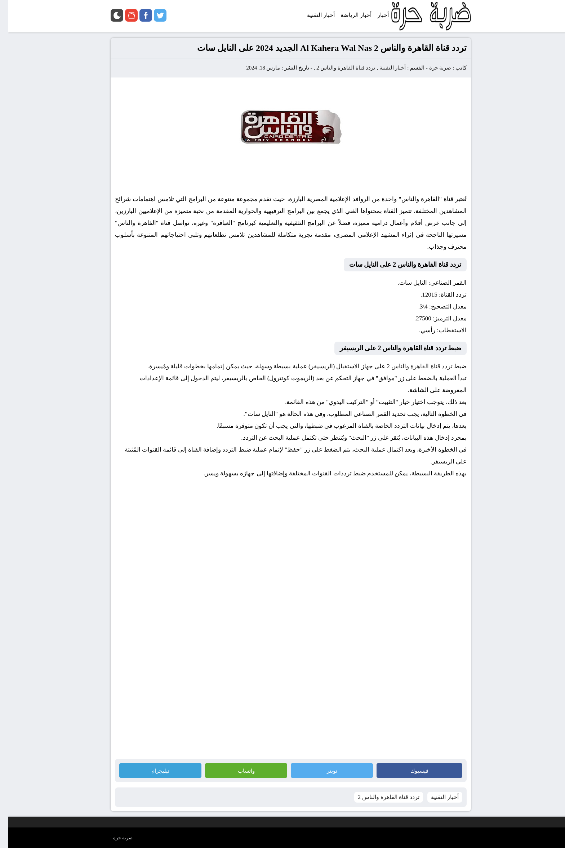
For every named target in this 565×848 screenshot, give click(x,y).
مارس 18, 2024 (255, 68)
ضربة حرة (431, 68)
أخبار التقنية (384, 68)
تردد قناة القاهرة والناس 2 (337, 68)
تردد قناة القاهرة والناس (413, 366)
